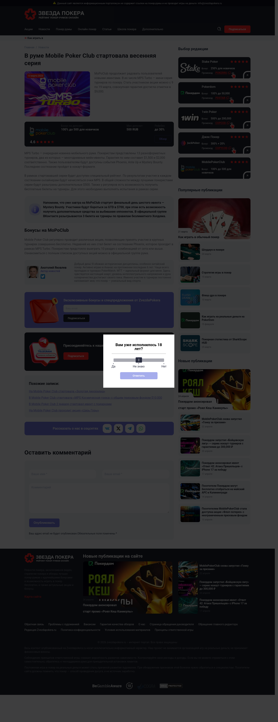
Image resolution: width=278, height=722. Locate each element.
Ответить (139, 375)
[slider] (139, 360)
